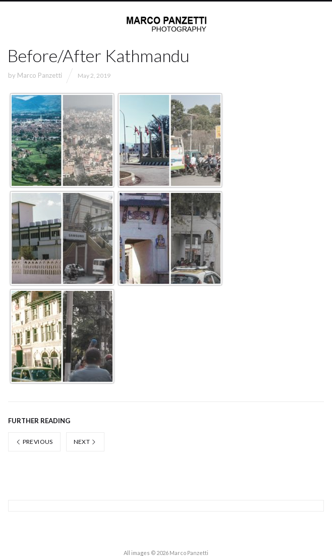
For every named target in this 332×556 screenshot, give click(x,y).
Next (85, 441)
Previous (34, 441)
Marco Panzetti (39, 75)
